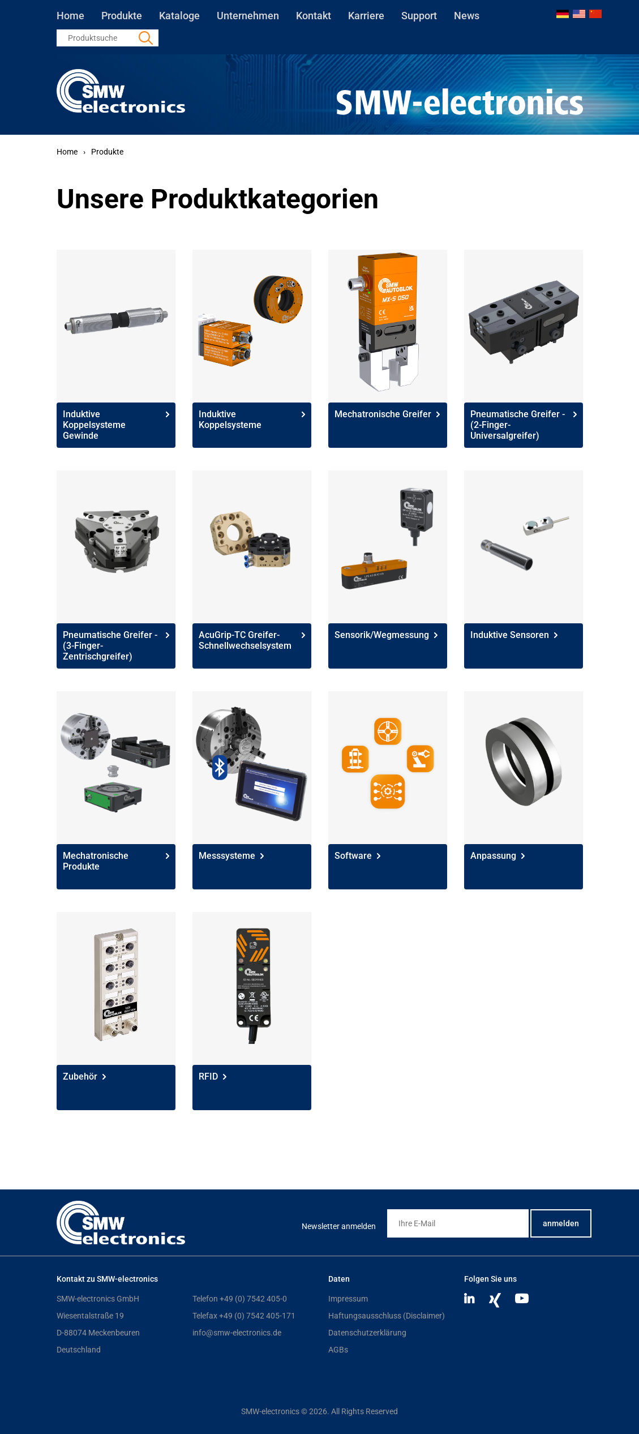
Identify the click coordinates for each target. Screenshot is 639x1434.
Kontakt (313, 16)
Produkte (121, 16)
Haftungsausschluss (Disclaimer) (386, 1315)
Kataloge (179, 16)
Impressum (348, 1298)
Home (70, 16)
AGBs (338, 1349)
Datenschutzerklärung (367, 1332)
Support (419, 16)
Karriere (366, 16)
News (466, 16)
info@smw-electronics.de (236, 1332)
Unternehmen (248, 16)
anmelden (561, 1223)
